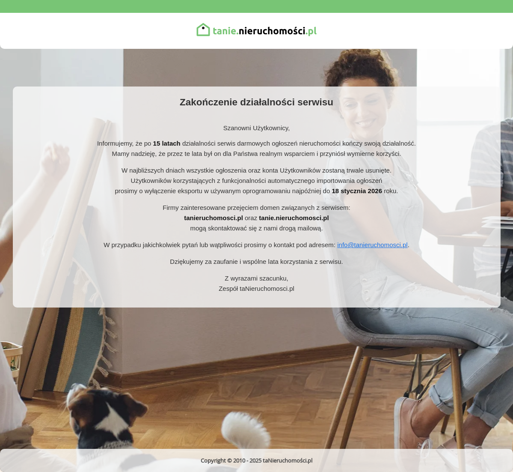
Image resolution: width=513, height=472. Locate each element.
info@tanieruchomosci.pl (372, 244)
